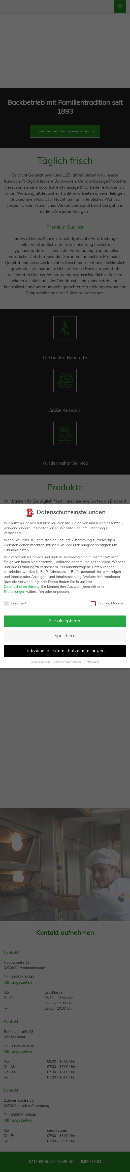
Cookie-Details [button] (41, 659)
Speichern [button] (65, 633)
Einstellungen (14, 589)
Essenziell (15, 600)
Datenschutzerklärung (21, 584)
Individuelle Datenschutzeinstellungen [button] (65, 648)
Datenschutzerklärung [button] (67, 659)
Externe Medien (107, 600)
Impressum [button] (92, 659)
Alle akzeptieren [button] (65, 618)
